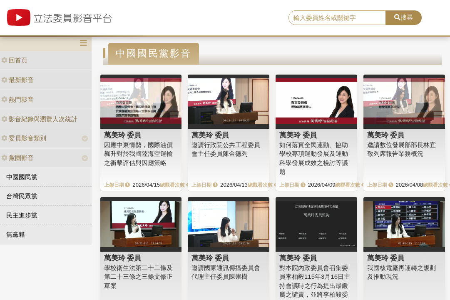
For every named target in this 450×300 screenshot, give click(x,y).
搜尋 (403, 17)
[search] (336, 17)
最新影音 (17, 79)
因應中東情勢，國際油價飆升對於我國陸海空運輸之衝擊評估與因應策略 (138, 153)
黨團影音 (17, 157)
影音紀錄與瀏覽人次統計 (39, 118)
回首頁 (14, 60)
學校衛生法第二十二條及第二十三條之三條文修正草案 (138, 276)
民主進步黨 (21, 215)
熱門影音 (17, 99)
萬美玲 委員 (123, 135)
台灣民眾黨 (21, 196)
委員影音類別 (23, 138)
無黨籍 (15, 234)
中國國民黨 (21, 176)
